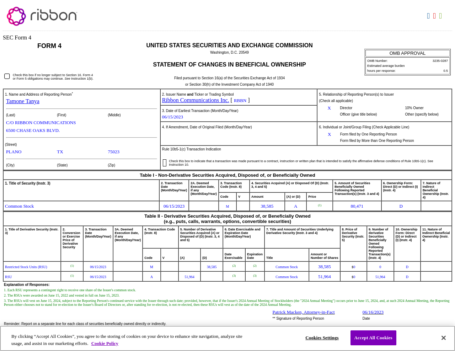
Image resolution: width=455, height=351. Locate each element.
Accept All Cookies (373, 337)
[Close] (443, 338)
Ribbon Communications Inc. (195, 100)
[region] (227, 338)
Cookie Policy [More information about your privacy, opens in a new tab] (104, 343)
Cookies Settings (321, 337)
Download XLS (441, 16)
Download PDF (435, 16)
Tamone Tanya (22, 101)
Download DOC (429, 16)
